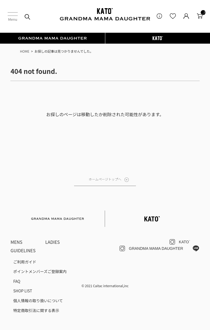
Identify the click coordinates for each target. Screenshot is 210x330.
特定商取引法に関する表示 (36, 310)
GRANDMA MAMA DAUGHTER (156, 248)
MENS (16, 242)
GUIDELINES (23, 250)
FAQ (16, 281)
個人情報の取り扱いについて (38, 300)
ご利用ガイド (24, 262)
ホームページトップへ (105, 179)
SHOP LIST (22, 290)
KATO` (184, 242)
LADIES (52, 242)
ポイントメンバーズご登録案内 (39, 271)
